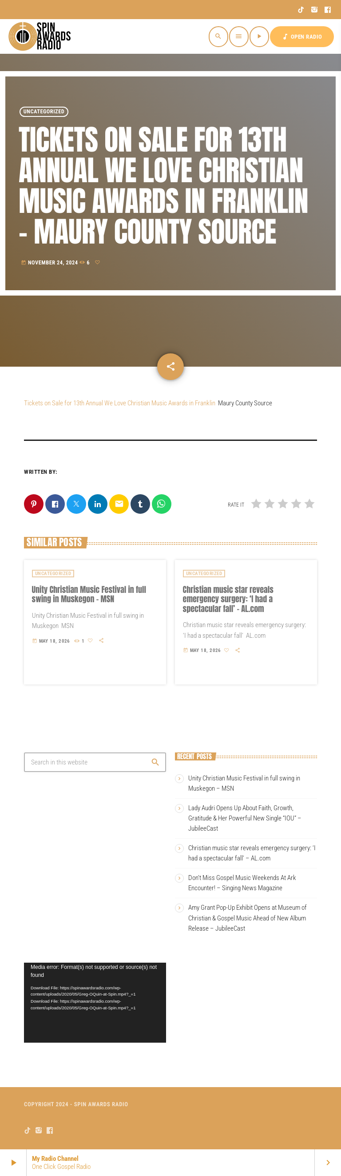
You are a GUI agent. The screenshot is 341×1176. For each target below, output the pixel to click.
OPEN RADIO (302, 36)
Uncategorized (44, 111)
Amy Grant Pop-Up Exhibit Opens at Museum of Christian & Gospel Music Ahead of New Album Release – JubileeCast (247, 918)
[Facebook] (328, 10)
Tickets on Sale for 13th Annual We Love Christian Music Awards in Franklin (119, 403)
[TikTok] (301, 10)
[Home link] (41, 36)
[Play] (259, 36)
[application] (95, 1003)
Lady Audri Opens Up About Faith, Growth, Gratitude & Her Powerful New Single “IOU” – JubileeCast (244, 818)
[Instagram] (314, 10)
